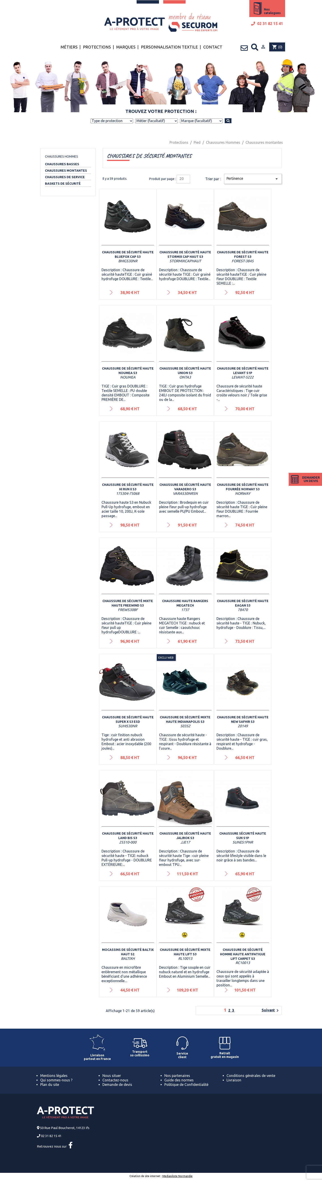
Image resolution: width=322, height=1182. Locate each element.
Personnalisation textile (169, 47)
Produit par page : (162, 179)
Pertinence (253, 179)
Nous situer (111, 1076)
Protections (97, 47)
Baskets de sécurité (63, 183)
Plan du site (49, 1085)
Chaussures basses (62, 164)
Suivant (271, 1010)
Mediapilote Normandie (177, 1176)
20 (182, 179)
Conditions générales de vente (251, 1076)
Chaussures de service (65, 177)
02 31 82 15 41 (267, 23)
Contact (212, 47)
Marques (126, 47)
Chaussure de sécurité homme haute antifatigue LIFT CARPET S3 (242, 954)
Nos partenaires (177, 1076)
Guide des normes (179, 1080)
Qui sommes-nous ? (56, 1080)
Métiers (69, 47)
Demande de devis (117, 1085)
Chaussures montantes (66, 170)
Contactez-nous (115, 1080)
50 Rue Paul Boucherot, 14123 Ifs (64, 1128)
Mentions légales (54, 1076)
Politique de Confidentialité (186, 1085)
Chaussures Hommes (61, 156)
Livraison (234, 1080)
